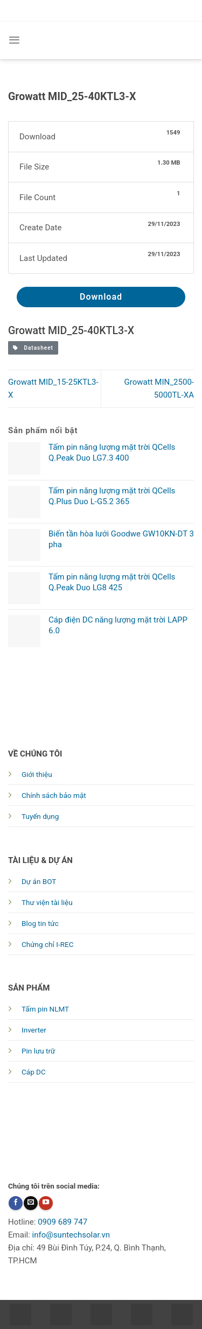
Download (101, 297)
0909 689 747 (62, 1222)
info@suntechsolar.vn (71, 1235)
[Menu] (14, 40)
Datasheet (33, 348)
